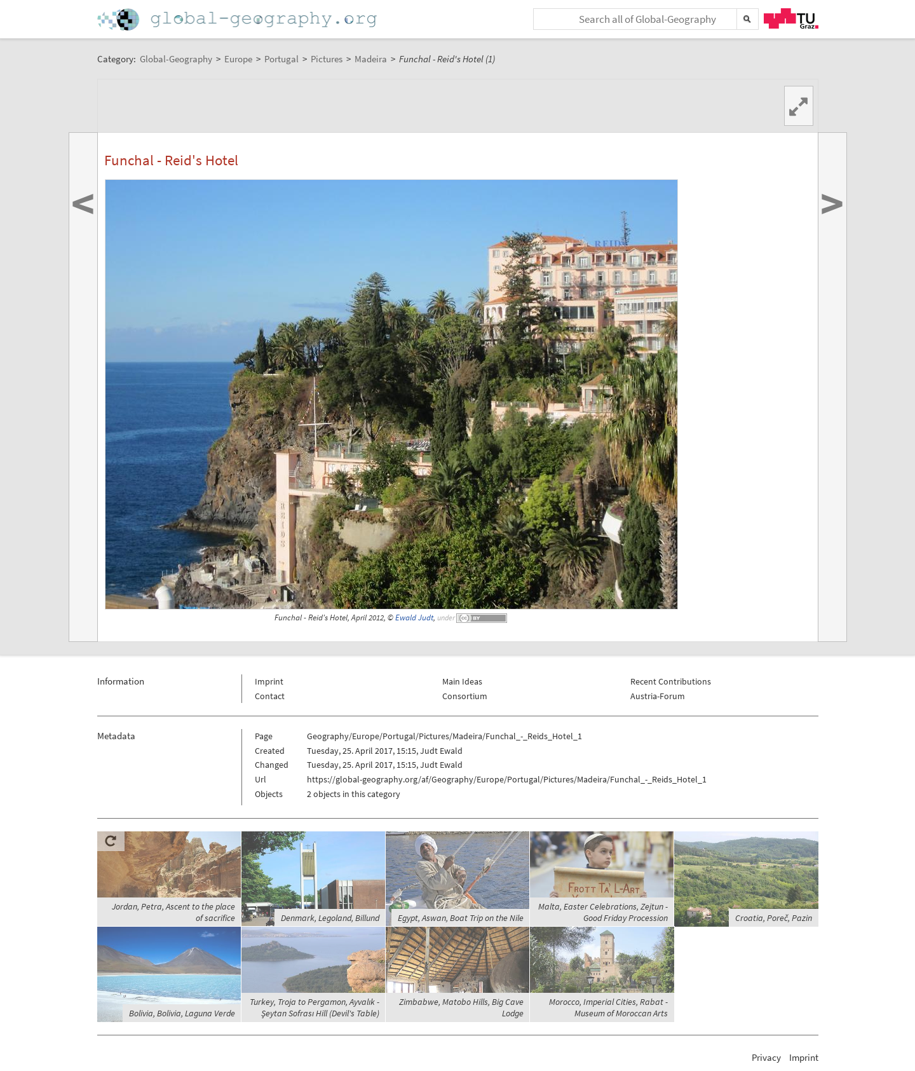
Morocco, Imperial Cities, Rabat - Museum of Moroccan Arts (608, 1007)
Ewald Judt (414, 617)
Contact (270, 696)
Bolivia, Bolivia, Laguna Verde (182, 1013)
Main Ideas (462, 681)
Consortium (464, 696)
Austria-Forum (657, 696)
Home (238, 19)
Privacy (766, 1057)
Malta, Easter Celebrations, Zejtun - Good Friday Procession (603, 912)
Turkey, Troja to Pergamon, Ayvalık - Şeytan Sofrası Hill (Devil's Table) (314, 1007)
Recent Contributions (670, 681)
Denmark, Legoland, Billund (330, 918)
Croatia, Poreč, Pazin (773, 918)
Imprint (269, 681)
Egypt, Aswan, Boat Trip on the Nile (461, 918)
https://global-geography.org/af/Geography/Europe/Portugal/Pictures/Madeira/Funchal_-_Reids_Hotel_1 (507, 779)
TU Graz (791, 18)
